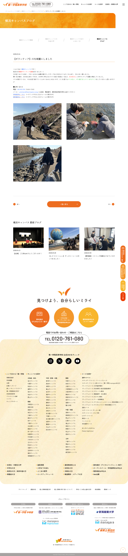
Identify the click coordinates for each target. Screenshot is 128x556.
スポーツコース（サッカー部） (92, 410)
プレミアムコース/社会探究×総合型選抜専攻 (96, 389)
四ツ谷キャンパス (33, 431)
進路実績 (40, 465)
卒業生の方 (69, 471)
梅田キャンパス (70, 394)
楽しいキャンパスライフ (14, 388)
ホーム (7, 11)
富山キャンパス (51, 389)
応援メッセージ (11, 386)
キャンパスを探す (86, 4)
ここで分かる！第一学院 (71, 4)
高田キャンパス (51, 384)
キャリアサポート (12, 401)
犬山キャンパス (51, 427)
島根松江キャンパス (72, 415)
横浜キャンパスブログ (38, 11)
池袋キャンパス (33, 448)
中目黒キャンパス (33, 437)
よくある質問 (42, 471)
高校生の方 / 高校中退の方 (16, 471)
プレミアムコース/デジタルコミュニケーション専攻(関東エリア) (102, 402)
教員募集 (97, 489)
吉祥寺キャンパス (33, 450)
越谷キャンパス (33, 418)
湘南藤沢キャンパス (34, 456)
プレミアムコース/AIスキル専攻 (92, 397)
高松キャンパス (70, 426)
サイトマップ (23, 489)
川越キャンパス (33, 415)
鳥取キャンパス (70, 413)
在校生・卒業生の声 (111, 4)
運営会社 (33, 489)
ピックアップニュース (45, 474)
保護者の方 (11, 474)
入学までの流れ (43, 468)
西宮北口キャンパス (72, 397)
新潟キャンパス (51, 381)
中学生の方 (11, 468)
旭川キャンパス (33, 381)
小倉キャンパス (70, 441)
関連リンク (107, 489)
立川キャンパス (33, 442)
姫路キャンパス (70, 403)
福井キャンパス (51, 394)
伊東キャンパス (51, 400)
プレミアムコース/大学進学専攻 (92, 386)
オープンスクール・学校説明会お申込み (107, 468)
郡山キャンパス (33, 397)
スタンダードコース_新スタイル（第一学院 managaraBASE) (101, 383)
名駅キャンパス (51, 422)
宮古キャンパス (33, 392)
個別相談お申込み (99, 471)
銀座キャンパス (33, 429)
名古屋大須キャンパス (53, 419)
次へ (109, 204)
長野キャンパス (51, 386)
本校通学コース (87, 424)
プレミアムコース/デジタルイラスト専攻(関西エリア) (99, 405)
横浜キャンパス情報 (26, 40)
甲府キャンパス (51, 397)
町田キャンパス (33, 445)
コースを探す (99, 4)
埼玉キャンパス (33, 413)
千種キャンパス (51, 416)
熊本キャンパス (70, 447)
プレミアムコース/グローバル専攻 (93, 391)
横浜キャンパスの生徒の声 (51, 40)
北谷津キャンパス (33, 426)
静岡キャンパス (51, 403)
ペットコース (86, 421)
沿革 (7, 383)
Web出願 (96, 474)
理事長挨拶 (10, 378)
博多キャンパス (70, 444)
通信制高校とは (70, 465)
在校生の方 (69, 468)
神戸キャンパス (70, 400)
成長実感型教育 (10, 394)
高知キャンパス (70, 434)
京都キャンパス (70, 381)
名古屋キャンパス (51, 413)
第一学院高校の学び (12, 391)
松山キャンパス (70, 431)
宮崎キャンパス (70, 450)
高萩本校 (30, 407)
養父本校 (68, 405)
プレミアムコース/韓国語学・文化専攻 (94, 394)
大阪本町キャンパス (72, 392)
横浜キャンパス (26, 11)
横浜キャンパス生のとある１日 (77, 40)
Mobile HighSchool (87, 431)
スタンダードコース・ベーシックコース (94, 380)
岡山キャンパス (70, 418)
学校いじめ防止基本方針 (83, 489)
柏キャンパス (32, 421)
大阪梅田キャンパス (72, 389)
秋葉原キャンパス (33, 434)
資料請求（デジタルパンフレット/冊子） (108, 465)
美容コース (85, 418)
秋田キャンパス (33, 386)
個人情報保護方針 (45, 489)
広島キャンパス (70, 421)
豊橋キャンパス (51, 424)
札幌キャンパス (33, 384)
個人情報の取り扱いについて (63, 489)
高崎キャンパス (33, 410)
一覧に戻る (64, 204)
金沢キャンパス (51, 392)
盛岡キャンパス (33, 389)
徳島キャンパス (70, 429)
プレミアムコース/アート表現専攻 (93, 399)
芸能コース (85, 407)
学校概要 (9, 380)
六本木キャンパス (33, 440)
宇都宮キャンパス (33, 404)
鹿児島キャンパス (71, 452)
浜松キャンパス (51, 411)
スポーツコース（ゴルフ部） (91, 413)
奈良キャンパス (70, 384)
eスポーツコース (87, 416)
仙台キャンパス (33, 394)
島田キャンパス (51, 405)
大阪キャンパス (70, 386)
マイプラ (8, 399)
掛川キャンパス (51, 408)
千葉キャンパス (33, 423)
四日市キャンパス (51, 430)
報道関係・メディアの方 (73, 474)
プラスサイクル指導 (11, 396)
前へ (18, 204)
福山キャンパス (70, 423)
